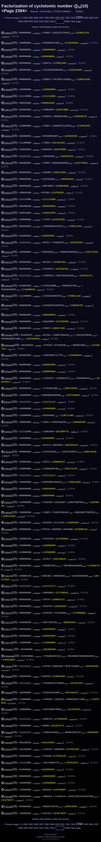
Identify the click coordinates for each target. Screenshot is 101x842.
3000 (67, 21)
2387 (41, 18)
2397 (96, 18)
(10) (9, 32)
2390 (57, 18)
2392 (67, 18)
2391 (62, 18)
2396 (91, 18)
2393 (72, 18)
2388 (46, 18)
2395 (85, 18)
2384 (25, 18)
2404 (51, 21)
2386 (36, 18)
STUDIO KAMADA (62, 11)
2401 (36, 21)
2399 (25, 21)
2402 (41, 21)
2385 (30, 18)
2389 (51, 18)
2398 (20, 21)
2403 (46, 21)
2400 (30, 21)
